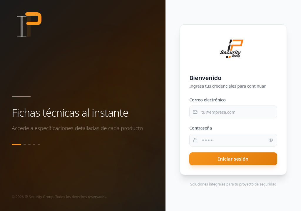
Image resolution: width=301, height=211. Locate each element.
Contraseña (200, 128)
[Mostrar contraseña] (271, 140)
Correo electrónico (207, 100)
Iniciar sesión (233, 159)
